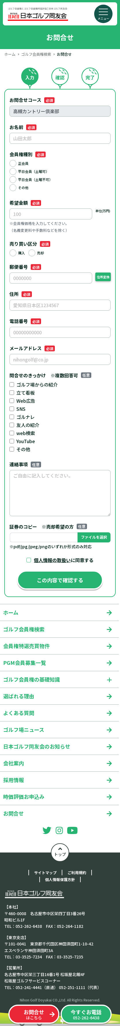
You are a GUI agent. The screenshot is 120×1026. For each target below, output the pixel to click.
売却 (40, 252)
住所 (20, 293)
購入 (21, 252)
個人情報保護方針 (60, 879)
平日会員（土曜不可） (35, 179)
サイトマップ (45, 872)
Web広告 (25, 400)
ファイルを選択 (94, 537)
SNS (21, 408)
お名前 (22, 127)
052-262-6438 (86, 1014)
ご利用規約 (76, 872)
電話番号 (25, 321)
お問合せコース (32, 99)
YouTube (25, 441)
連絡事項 (25, 464)
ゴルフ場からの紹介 (37, 384)
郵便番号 (25, 266)
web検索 (25, 433)
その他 (23, 187)
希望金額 (25, 202)
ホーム (10, 54)
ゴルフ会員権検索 (36, 54)
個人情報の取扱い (52, 560)
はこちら (34, 1014)
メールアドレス (32, 348)
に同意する (64, 560)
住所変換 (103, 277)
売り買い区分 (29, 243)
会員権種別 (27, 154)
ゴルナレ (25, 416)
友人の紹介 (27, 424)
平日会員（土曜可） (33, 171)
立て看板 (25, 392)
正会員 (23, 163)
